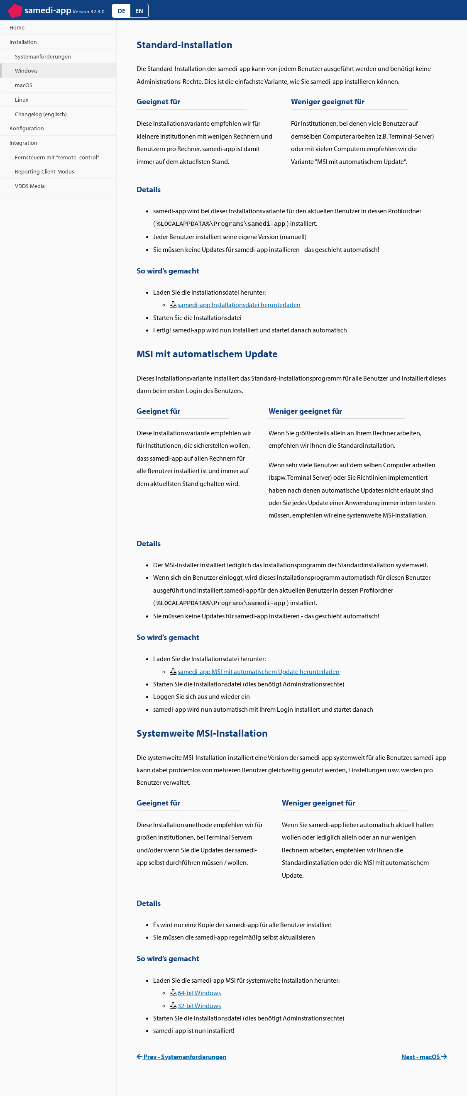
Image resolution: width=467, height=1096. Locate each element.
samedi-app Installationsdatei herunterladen (239, 304)
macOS (23, 85)
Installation (23, 42)
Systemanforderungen (43, 56)
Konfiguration (27, 128)
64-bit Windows (199, 993)
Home (17, 27)
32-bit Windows (199, 1005)
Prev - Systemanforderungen (181, 1056)
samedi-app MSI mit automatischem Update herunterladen (259, 671)
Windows (26, 70)
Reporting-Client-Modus (44, 171)
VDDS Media (30, 186)
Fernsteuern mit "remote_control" (57, 157)
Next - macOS (424, 1056)
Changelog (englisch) (41, 114)
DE (121, 11)
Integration (23, 142)
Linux (21, 99)
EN (139, 11)
